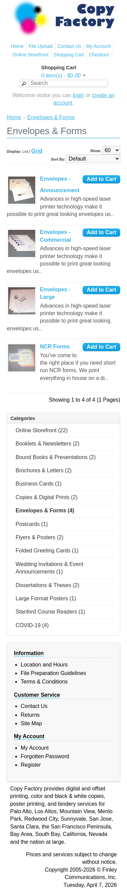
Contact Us (69, 46)
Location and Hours (44, 665)
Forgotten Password (45, 756)
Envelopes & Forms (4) (45, 510)
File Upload (41, 46)
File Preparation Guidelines (53, 673)
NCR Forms (55, 346)
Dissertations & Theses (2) (47, 585)
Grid (36, 151)
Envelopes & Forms (51, 117)
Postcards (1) (32, 524)
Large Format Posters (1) (46, 598)
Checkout (99, 54)
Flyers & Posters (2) (39, 537)
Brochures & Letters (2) (43, 470)
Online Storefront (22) (42, 430)
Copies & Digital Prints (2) (47, 497)
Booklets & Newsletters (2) (48, 443)
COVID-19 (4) (32, 625)
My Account (98, 46)
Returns (30, 715)
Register (31, 765)
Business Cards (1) (39, 484)
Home (17, 46)
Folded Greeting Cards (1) (47, 550)
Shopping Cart (69, 54)
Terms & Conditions (44, 682)
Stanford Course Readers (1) (50, 612)
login (78, 95)
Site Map (31, 723)
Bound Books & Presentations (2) (56, 457)
